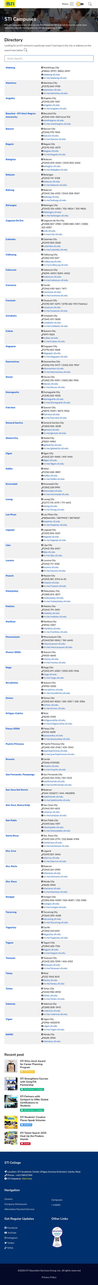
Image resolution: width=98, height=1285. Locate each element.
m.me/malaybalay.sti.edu (57, 601)
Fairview (10, 407)
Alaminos (11, 83)
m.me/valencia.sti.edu (55, 1014)
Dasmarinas (12, 361)
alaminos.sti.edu (52, 89)
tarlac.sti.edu (50, 995)
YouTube (10, 1232)
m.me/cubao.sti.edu (54, 341)
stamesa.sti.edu (52, 888)
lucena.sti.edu (51, 567)
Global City (12, 438)
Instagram (10, 1237)
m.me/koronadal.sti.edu (56, 494)
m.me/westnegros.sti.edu (57, 123)
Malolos (10, 606)
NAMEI (9, 1034)
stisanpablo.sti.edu (53, 827)
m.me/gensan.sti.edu (55, 433)
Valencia (10, 1004)
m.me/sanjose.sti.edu (55, 815)
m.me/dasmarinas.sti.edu (57, 372)
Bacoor (10, 128)
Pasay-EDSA (13, 728)
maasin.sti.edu (51, 582)
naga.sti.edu (50, 674)
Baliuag (10, 190)
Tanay (9, 973)
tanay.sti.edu (50, 980)
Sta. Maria (11, 866)
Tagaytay (11, 927)
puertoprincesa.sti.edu (55, 750)
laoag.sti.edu (50, 506)
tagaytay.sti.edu (52, 934)
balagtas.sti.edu (52, 166)
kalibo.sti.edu (50, 475)
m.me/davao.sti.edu (54, 387)
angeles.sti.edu (52, 105)
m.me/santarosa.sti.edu (56, 846)
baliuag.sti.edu (51, 197)
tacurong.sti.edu (52, 919)
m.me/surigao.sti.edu (55, 907)
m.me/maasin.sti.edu (55, 586)
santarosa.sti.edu (53, 842)
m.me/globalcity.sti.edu (56, 448)
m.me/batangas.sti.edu (56, 215)
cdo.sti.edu (49, 231)
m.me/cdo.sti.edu (53, 234)
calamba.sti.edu (52, 246)
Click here (27, 1178)
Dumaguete (12, 392)
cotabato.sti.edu (52, 322)
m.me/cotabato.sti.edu (56, 326)
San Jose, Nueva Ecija (18, 805)
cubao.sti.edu (51, 338)
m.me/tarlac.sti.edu (54, 999)
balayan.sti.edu (52, 181)
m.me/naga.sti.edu (54, 677)
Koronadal (11, 484)
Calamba (11, 239)
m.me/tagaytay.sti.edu (56, 937)
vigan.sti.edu (50, 1026)
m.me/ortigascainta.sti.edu (58, 723)
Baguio (10, 144)
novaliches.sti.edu (53, 689)
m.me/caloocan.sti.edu (56, 280)
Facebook (10, 1227)
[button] (90, 4)
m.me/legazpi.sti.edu (55, 540)
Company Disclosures (15, 1204)
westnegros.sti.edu (54, 120)
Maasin (10, 575)
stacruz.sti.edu (51, 858)
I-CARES (55, 1205)
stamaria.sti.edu (52, 873)
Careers (8, 1199)
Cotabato (11, 315)
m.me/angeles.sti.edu (55, 108)
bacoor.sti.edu (51, 135)
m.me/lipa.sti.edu (53, 555)
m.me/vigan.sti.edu (54, 1029)
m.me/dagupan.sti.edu (55, 356)
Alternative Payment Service (19, 1209)
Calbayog (11, 254)
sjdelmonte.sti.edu (53, 796)
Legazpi (10, 529)
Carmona (11, 285)
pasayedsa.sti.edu (53, 735)
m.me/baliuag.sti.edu (55, 200)
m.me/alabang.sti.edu (55, 78)
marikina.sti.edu (52, 628)
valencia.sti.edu (52, 1010)
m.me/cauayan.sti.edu (55, 310)
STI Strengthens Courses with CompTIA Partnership (34, 1082)
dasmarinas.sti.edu (54, 368)
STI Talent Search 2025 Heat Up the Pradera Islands (33, 1136)
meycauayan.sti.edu (54, 643)
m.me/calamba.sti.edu (55, 249)
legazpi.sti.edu (51, 536)
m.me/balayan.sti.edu (55, 185)
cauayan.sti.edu (52, 307)
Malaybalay (12, 591)
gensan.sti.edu (51, 429)
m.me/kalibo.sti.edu (54, 479)
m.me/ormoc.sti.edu (54, 708)
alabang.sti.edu (52, 74)
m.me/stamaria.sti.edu (55, 876)
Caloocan (11, 270)
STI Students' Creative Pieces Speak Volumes (32, 1118)
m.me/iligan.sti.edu (54, 463)
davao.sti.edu (51, 383)
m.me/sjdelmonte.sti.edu (57, 800)
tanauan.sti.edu (52, 965)
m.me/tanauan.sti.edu (55, 968)
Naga (8, 667)
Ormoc (9, 698)
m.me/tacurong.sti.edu (56, 922)
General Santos (14, 422)
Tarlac (9, 988)
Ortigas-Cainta (14, 713)
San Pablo (11, 820)
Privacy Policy (49, 1277)
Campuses (56, 1200)
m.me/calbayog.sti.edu (56, 265)
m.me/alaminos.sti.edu (56, 93)
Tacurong (11, 912)
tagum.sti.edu (51, 949)
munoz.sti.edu (51, 659)
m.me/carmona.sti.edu (56, 295)
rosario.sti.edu (51, 766)
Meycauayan (13, 637)
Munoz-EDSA (13, 652)
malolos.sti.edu (51, 613)
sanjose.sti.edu (52, 812)
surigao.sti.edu (51, 903)
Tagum (9, 942)
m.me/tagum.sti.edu (54, 953)
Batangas (11, 205)
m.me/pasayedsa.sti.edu (57, 739)
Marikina (10, 621)
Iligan (9, 453)
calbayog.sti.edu (52, 261)
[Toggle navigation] (68, 4)
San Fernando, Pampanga (20, 774)
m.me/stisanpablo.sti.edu (57, 830)
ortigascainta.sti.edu (54, 720)
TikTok (8, 1248)
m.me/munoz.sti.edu (54, 662)
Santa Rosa (12, 835)
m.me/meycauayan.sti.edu (58, 647)
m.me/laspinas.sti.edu (55, 525)
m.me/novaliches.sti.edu (57, 693)
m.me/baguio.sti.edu (54, 154)
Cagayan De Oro (15, 220)
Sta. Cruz (11, 851)
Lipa (8, 545)
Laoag (9, 499)
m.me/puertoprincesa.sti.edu (59, 754)
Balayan (10, 174)
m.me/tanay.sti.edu (54, 983)
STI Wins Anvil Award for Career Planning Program (32, 1064)
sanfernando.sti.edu (54, 781)
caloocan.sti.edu (52, 276)
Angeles (10, 98)
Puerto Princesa (15, 744)
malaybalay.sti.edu (53, 598)
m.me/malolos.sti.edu (55, 616)
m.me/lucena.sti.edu (54, 570)
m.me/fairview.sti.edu (55, 417)
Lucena (10, 560)
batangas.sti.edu (52, 212)
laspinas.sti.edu (52, 521)
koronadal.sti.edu (53, 491)
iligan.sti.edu (50, 460)
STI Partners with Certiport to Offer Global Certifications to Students (34, 1101)
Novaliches (12, 682)
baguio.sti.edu (51, 151)
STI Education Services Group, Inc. (43, 1270)
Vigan (9, 1019)
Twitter (9, 1243)
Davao (9, 377)
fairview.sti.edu (52, 414)
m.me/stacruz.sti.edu (55, 861)
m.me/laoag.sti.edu (54, 509)
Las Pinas (11, 514)
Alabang (10, 67)
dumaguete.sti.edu (53, 399)
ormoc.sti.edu (51, 705)
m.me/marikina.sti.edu (55, 632)
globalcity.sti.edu (52, 445)
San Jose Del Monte (17, 789)
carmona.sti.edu (52, 292)
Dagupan (11, 346)
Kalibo (9, 468)
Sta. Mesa (11, 881)
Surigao (10, 896)
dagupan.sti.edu (52, 353)
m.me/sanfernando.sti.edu (58, 784)
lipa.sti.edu (49, 552)
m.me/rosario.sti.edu (55, 769)
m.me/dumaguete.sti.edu (57, 402)
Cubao (9, 331)
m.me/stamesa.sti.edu (55, 892)
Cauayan (11, 300)
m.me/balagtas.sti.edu (55, 169)
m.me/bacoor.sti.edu (55, 139)
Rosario (10, 759)
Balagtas (11, 159)
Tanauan (10, 958)
